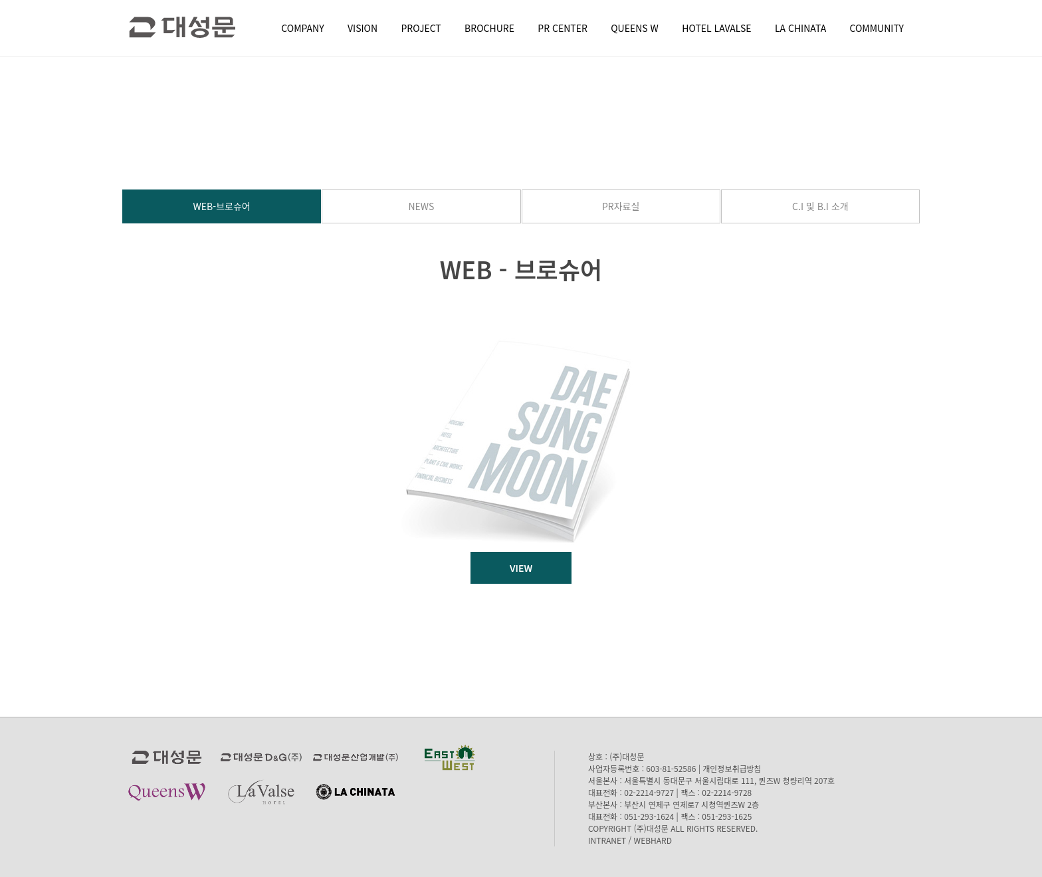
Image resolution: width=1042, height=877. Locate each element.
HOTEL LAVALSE (716, 28)
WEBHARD (653, 840)
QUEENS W (635, 28)
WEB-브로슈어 (222, 206)
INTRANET (607, 840)
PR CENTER (562, 28)
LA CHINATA (800, 28)
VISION (362, 28)
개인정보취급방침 (731, 768)
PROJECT (421, 28)
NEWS (421, 206)
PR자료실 (620, 206)
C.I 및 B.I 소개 (820, 206)
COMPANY (302, 28)
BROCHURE (489, 28)
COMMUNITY (877, 28)
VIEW (521, 567)
